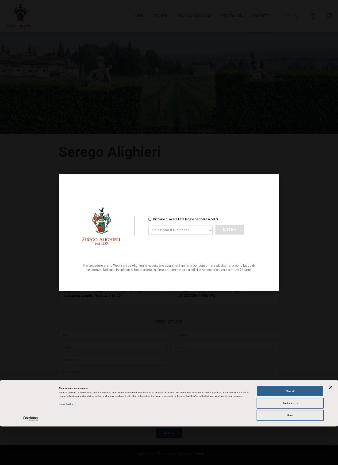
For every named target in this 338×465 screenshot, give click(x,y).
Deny (290, 454)
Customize (290, 442)
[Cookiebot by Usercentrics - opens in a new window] (30, 457)
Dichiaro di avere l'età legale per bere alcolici (183, 220)
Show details (66, 443)
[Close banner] (330, 425)
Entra (230, 230)
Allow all (290, 430)
